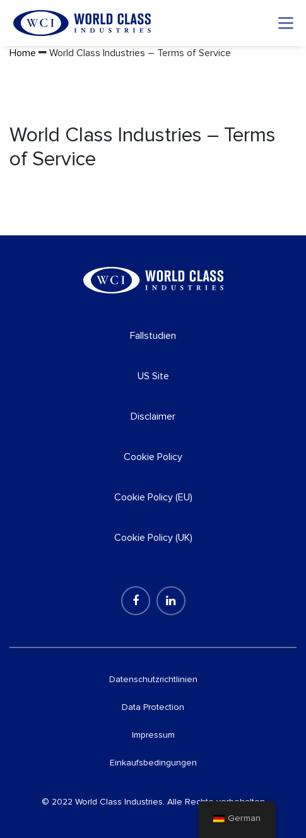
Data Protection (153, 707)
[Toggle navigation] (285, 23)
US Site (153, 376)
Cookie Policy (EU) (153, 497)
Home (22, 53)
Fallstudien (153, 335)
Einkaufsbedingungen (153, 762)
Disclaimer (153, 416)
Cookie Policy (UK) (153, 537)
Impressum (153, 734)
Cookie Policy (153, 457)
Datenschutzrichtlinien (153, 679)
